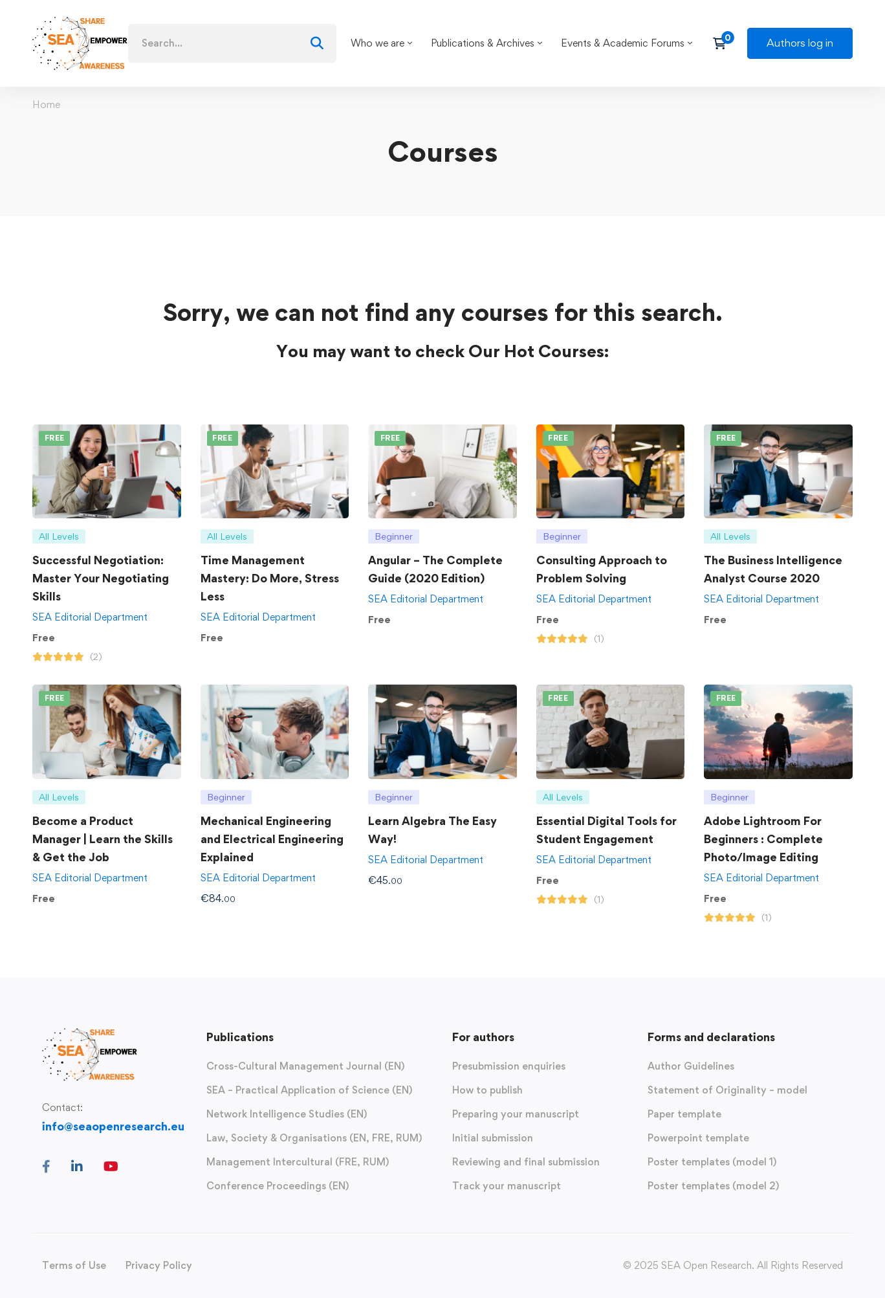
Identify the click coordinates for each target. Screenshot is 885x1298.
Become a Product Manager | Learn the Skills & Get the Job (102, 839)
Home (46, 104)
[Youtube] (111, 1166)
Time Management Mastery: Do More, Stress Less (270, 578)
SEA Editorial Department (90, 617)
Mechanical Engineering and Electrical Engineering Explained (272, 839)
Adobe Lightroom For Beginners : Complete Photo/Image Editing (763, 839)
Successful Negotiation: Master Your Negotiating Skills (100, 578)
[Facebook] (46, 1166)
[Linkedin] (77, 1166)
